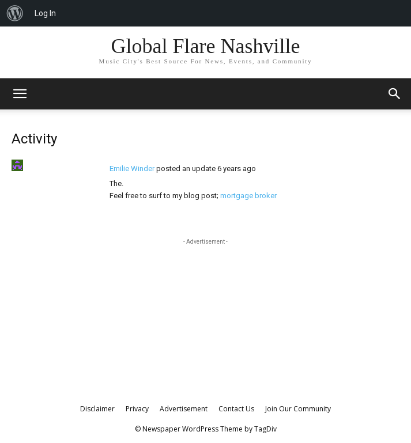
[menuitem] (15, 13)
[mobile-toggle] (19, 93)
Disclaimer (97, 409)
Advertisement (184, 409)
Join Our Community (298, 409)
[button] (395, 93)
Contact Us (236, 409)
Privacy (137, 409)
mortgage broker (248, 195)
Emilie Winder (132, 168)
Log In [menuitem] (45, 13)
